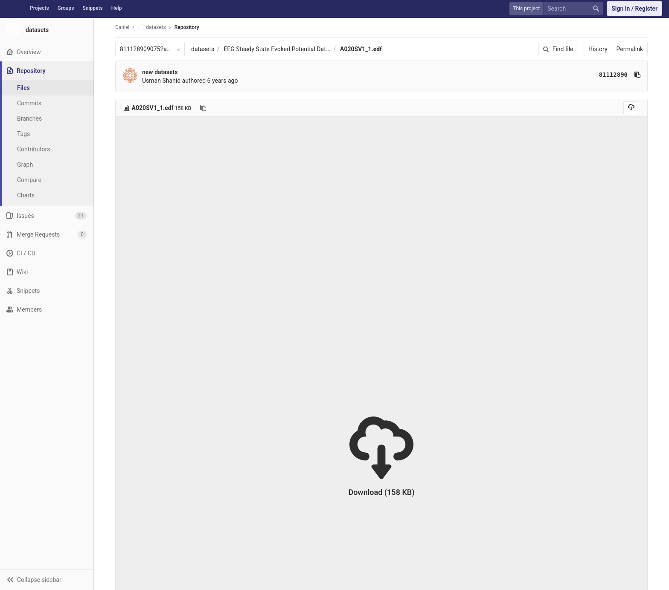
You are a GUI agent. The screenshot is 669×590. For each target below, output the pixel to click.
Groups (66, 8)
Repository (187, 27)
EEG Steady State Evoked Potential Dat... (277, 49)
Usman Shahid (161, 80)
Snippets (92, 8)
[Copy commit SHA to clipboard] (637, 74)
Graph (25, 164)
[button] (46, 579)
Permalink (630, 49)
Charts (26, 195)
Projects (39, 8)
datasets (202, 49)
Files (23, 87)
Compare (29, 179)
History (598, 49)
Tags (23, 133)
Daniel (122, 27)
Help (116, 8)
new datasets (159, 72)
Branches (29, 118)
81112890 (613, 74)
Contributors (33, 149)
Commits (29, 103)
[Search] (575, 8)
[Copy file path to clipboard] (203, 108)
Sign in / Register (634, 8)
